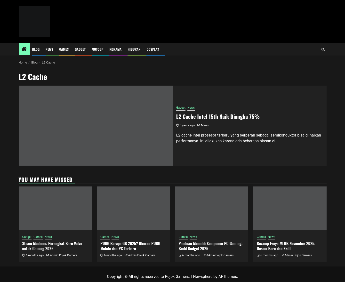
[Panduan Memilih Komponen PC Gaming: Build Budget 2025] (212, 208)
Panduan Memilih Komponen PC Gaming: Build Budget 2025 (211, 246)
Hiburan (134, 49)
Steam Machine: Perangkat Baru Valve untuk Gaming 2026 (52, 246)
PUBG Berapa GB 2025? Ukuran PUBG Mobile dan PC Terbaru (130, 246)
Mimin (205, 125)
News (49, 49)
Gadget (80, 49)
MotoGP (97, 49)
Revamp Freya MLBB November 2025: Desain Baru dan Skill (286, 246)
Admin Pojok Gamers (63, 255)
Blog (36, 49)
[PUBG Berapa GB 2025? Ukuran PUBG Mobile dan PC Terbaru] (133, 208)
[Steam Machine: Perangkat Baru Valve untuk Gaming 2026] (55, 208)
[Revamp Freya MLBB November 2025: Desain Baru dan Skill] (290, 208)
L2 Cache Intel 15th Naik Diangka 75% (218, 116)
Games (64, 49)
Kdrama (115, 49)
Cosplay (152, 49)
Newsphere (202, 276)
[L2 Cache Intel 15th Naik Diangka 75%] (96, 126)
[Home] (24, 49)
